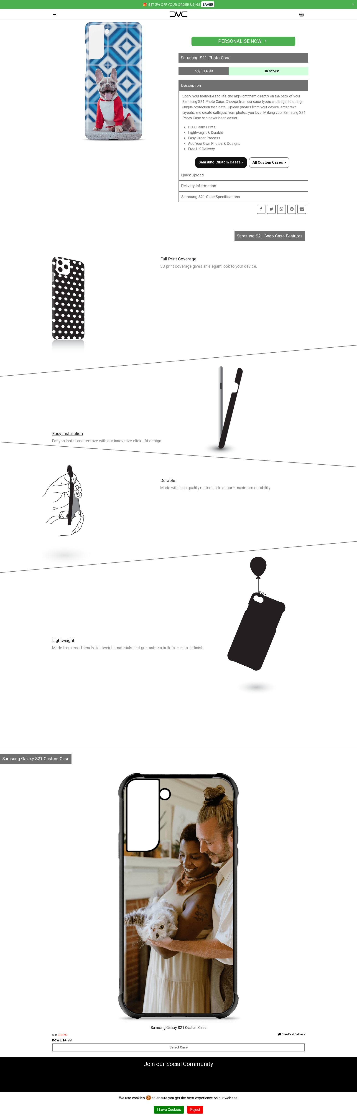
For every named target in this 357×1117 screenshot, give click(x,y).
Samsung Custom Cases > (221, 162)
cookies (138, 1098)
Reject (195, 1109)
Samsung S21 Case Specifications (210, 196)
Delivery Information (198, 185)
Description (191, 85)
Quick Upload (192, 175)
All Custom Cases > (269, 162)
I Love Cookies (169, 1109)
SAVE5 (208, 4)
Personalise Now (243, 41)
